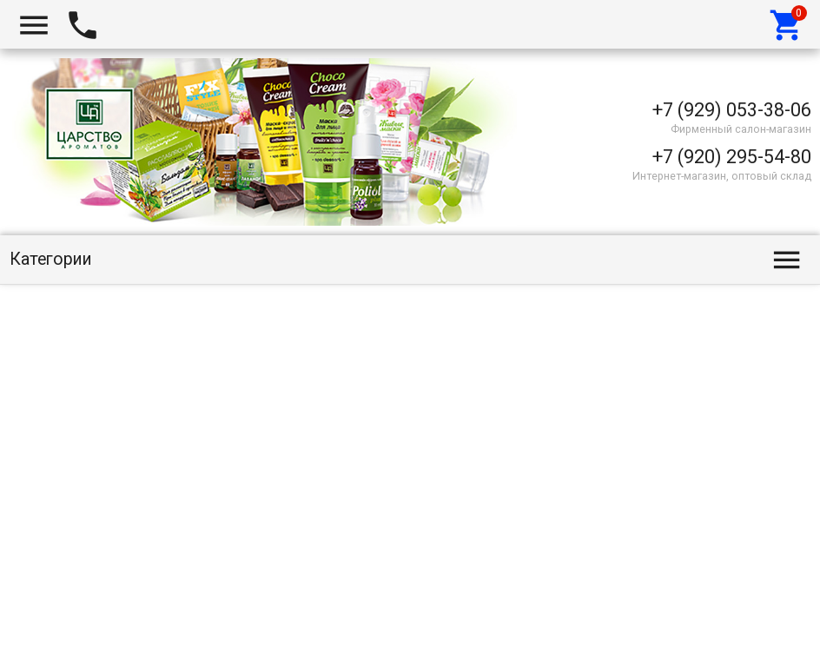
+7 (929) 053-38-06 (731, 110)
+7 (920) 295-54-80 (731, 157)
